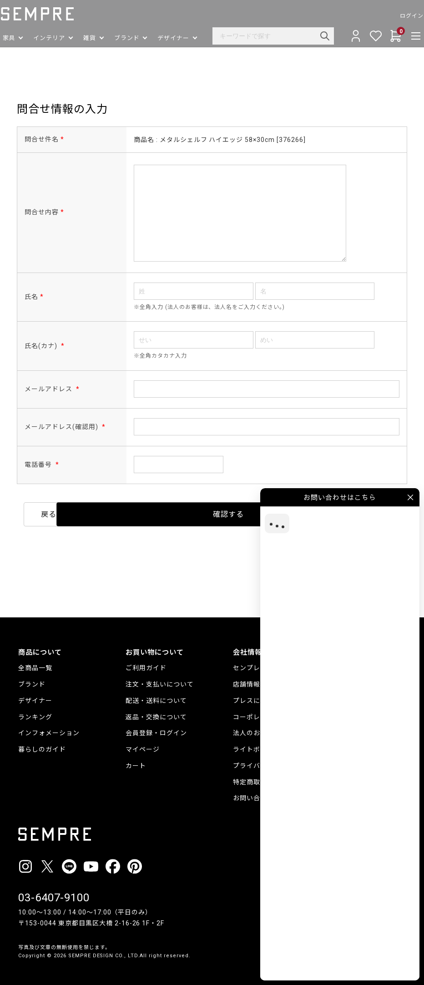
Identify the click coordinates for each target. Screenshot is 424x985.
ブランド (31, 679)
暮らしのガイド (42, 744)
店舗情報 (246, 679)
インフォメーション (49, 728)
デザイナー (35, 696)
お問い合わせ (253, 794)
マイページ (143, 744)
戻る (130, 514)
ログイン (394, 16)
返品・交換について (156, 712)
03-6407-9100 (54, 893)
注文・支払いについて (160, 679)
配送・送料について (156, 696)
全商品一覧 (35, 663)
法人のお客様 (253, 728)
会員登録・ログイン (156, 728)
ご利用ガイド (146, 663)
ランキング (35, 712)
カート (136, 761)
